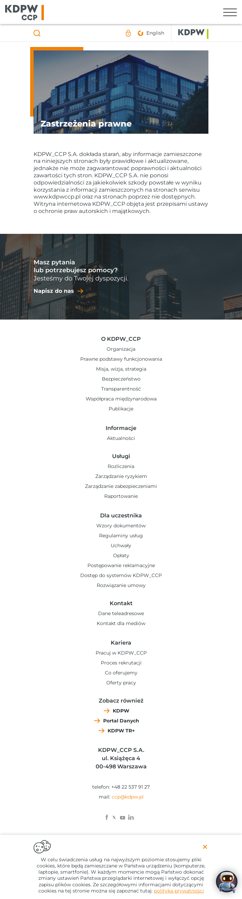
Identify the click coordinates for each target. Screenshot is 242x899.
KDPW (121, 711)
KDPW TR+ (121, 731)
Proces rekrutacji (121, 663)
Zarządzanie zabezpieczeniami (121, 486)
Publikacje (121, 409)
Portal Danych (121, 721)
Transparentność (121, 389)
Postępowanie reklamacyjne (121, 565)
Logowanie (128, 33)
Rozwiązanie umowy (121, 585)
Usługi (121, 456)
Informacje (121, 428)
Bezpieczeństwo (121, 379)
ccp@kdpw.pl (128, 797)
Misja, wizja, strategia (121, 369)
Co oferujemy (121, 673)
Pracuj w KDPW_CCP (121, 653)
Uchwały (121, 545)
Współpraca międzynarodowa (121, 399)
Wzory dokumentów (121, 526)
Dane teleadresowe (121, 613)
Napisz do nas (54, 291)
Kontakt (121, 603)
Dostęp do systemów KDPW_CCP (121, 575)
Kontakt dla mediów (121, 623)
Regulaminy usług (121, 535)
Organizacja (121, 349)
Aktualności (121, 438)
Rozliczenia (121, 466)
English (155, 33)
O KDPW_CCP (121, 339)
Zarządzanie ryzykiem (121, 476)
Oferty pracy (121, 683)
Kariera (121, 642)
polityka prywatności (179, 891)
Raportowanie (121, 496)
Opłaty (121, 555)
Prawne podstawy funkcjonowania (121, 359)
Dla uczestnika (121, 515)
